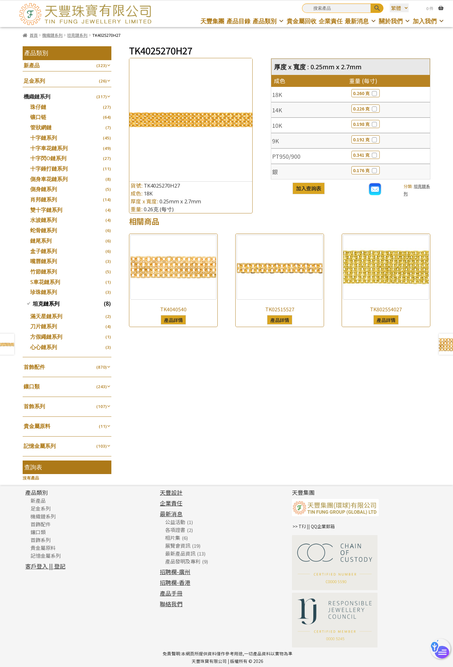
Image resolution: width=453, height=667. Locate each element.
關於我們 (395, 21)
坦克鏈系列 (77, 35)
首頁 (34, 35)
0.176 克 (365, 170)
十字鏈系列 (43, 137)
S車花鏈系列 (45, 281)
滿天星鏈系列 (46, 316)
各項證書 (175, 530)
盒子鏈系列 (43, 251)
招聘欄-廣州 (175, 572)
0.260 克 (365, 93)
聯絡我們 (171, 604)
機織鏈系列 (52, 35)
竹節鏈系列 (43, 271)
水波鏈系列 (43, 219)
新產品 (32, 65)
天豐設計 (171, 492)
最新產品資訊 (180, 553)
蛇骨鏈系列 (43, 230)
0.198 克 (365, 124)
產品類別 (268, 21)
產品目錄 (238, 21)
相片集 (172, 537)
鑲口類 (32, 386)
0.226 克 (365, 108)
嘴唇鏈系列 (43, 261)
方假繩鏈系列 (46, 336)
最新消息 (361, 21)
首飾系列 (34, 406)
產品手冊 (171, 593)
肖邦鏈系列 (43, 199)
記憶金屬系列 (40, 445)
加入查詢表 (308, 188)
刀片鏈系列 (43, 326)
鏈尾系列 (41, 240)
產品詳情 (173, 319)
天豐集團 (212, 21)
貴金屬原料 (37, 426)
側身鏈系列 (43, 189)
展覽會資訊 (177, 545)
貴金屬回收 (301, 21)
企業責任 (331, 21)
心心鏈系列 (43, 347)
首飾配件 (34, 366)
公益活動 (175, 522)
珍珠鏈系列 (43, 292)
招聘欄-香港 (175, 582)
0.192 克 (365, 139)
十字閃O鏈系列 (48, 158)
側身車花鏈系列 (49, 179)
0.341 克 (365, 155)
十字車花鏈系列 (49, 148)
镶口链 (38, 117)
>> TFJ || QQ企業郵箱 (314, 526)
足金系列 (34, 80)
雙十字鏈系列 (46, 209)
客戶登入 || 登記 (45, 566)
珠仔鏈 (38, 106)
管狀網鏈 (41, 127)
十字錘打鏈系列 (49, 168)
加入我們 (429, 21)
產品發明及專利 (182, 561)
